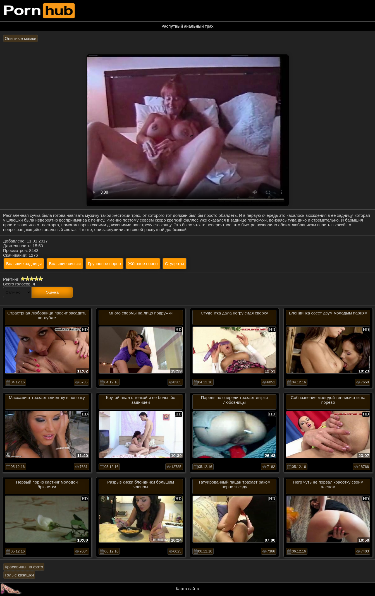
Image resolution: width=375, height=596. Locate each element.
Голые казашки (19, 575)
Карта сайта (187, 588)
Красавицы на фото (24, 566)
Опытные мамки (20, 38)
